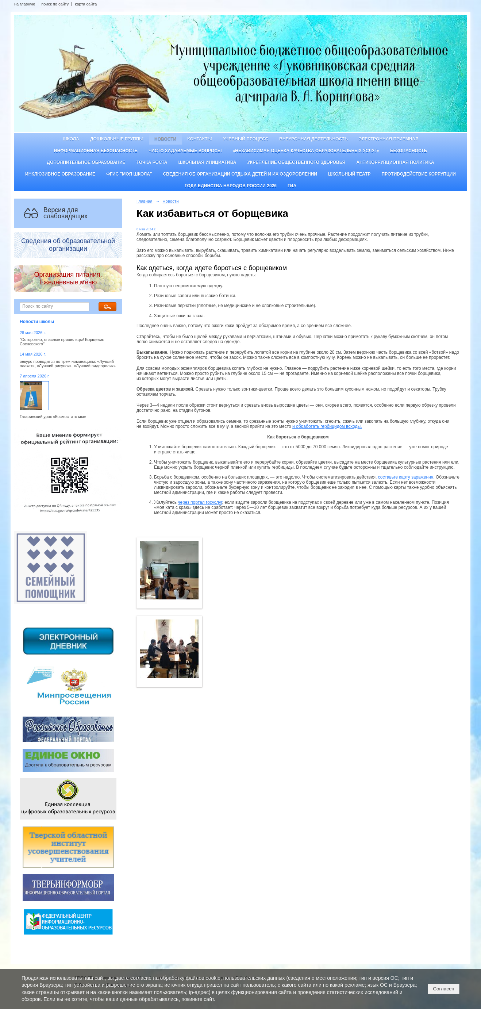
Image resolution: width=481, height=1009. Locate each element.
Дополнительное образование (86, 162)
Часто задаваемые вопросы (185, 150)
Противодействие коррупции (419, 174)
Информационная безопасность (96, 150)
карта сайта (86, 4)
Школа (70, 139)
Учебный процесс (245, 139)
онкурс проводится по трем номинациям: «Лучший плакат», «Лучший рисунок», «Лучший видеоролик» (68, 363)
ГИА (292, 185)
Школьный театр (349, 174)
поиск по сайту (55, 4)
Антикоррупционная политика (395, 162)
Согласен (443, 988)
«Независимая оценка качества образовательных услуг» (306, 150)
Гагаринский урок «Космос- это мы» (53, 416)
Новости (165, 139)
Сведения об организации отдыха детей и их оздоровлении (240, 174)
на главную (24, 4)
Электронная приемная (389, 139)
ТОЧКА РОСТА (152, 162)
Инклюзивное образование (60, 174)
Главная (144, 201)
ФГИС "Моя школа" (129, 174)
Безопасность (408, 150)
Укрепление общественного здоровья (296, 162)
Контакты (199, 139)
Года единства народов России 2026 (231, 185)
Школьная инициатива (207, 162)
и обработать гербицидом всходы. (327, 426)
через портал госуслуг (200, 502)
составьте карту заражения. (406, 477)
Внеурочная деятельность (313, 139)
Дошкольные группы (116, 139)
